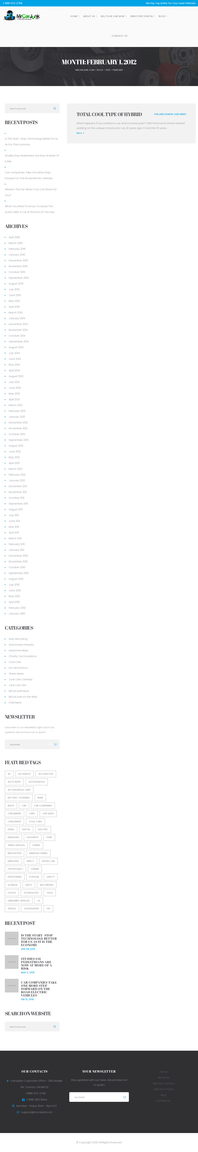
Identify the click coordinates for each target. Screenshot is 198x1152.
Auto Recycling (18, 639)
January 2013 (17, 417)
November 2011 (18, 492)
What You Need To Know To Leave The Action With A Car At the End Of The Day (29, 209)
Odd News (180, 114)
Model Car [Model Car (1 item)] (48, 861)
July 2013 (14, 382)
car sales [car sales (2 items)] (48, 813)
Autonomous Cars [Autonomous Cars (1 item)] (19, 789)
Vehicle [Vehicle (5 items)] (12, 908)
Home (64, 16)
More (80, 133)
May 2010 (14, 596)
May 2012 (14, 457)
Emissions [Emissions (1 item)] (13, 837)
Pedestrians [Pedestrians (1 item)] (15, 876)
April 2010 (14, 602)
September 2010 (19, 573)
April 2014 (14, 370)
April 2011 (14, 532)
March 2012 (15, 469)
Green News (16, 673)
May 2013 (14, 393)
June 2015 (15, 295)
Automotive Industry (21, 645)
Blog (152, 16)
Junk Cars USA (17, 685)
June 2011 (14, 521)
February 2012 (17, 475)
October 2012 (17, 434)
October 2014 (17, 336)
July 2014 (14, 353)
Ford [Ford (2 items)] (49, 837)
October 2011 (16, 498)
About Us (79, 16)
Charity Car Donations (23, 656)
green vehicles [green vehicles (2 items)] (16, 845)
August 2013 (16, 376)
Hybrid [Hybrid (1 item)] (36, 845)
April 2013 (14, 399)
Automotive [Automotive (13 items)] (46, 774)
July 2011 (14, 515)
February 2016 (17, 249)
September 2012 (19, 440)
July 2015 (14, 289)
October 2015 (17, 272)
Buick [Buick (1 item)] (11, 805)
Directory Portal (132, 16)
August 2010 (16, 579)
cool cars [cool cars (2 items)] (35, 821)
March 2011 (15, 538)
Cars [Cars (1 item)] (32, 813)
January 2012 (17, 480)
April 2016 (14, 237)
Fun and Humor (163, 114)
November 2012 (18, 428)
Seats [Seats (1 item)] (28, 884)
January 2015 (17, 318)
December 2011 (18, 486)
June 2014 (15, 359)
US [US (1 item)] (38, 900)
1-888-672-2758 (12, 3)
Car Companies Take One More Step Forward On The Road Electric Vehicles (29, 175)
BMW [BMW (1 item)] (40, 797)
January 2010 (17, 613)
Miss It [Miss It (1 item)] (30, 861)
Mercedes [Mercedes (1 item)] (13, 861)
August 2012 (16, 446)
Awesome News (18, 650)
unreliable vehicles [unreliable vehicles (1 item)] (19, 900)
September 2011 (18, 503)
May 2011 (14, 527)
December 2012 (18, 422)
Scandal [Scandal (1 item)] (13, 884)
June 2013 (15, 388)
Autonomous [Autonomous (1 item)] (37, 781)
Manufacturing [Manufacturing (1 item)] (38, 853)
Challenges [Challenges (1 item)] (14, 821)
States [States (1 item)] (12, 892)
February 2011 (17, 544)
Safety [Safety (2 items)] (51, 876)
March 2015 (16, 312)
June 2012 (15, 451)
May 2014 (14, 365)
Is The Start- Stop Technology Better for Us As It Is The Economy (31, 141)
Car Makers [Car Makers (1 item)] (14, 813)
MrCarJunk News (19, 691)
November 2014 (18, 330)
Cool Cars (15, 662)
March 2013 (15, 405)
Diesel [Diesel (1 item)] (11, 829)
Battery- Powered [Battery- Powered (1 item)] (19, 797)
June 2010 (15, 590)
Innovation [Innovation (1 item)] (14, 853)
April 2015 (14, 307)
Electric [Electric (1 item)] (43, 829)
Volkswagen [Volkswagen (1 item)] (31, 908)
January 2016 (17, 255)
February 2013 (17, 411)
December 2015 (18, 260)
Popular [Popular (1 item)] (34, 876)
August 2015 (16, 283)
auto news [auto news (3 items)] (14, 781)
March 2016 (16, 243)
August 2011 (16, 509)
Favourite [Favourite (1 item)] (33, 837)
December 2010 (18, 556)
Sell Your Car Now (103, 16)
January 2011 (16, 550)
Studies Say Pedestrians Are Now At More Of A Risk (32, 158)
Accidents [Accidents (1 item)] (24, 774)
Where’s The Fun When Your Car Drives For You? (31, 192)
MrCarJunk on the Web (23, 697)
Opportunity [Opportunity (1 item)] (15, 869)
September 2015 (19, 278)
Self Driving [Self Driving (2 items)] (46, 884)
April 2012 (14, 463)
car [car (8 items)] (24, 805)
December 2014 (18, 324)
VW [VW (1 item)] (48, 908)
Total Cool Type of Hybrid (109, 114)
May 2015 (14, 301)
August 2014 (16, 347)
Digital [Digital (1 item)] (26, 829)
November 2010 (18, 561)
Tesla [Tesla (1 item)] (50, 892)
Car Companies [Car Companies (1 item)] (43, 805)
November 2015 (18, 266)
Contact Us (110, 35)
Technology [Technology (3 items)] (31, 892)
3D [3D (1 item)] (9, 774)
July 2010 (14, 585)
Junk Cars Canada (20, 679)
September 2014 (19, 341)
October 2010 (17, 567)
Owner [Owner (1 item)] (35, 869)
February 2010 (17, 608)
